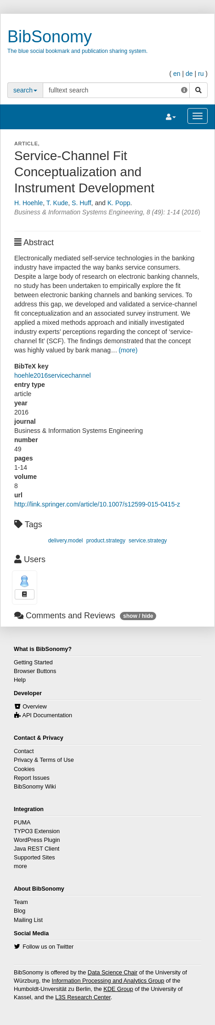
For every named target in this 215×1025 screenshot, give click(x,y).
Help (20, 680)
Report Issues (32, 778)
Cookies (24, 769)
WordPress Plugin (37, 840)
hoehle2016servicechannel (52, 375)
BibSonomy (49, 36)
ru (201, 73)
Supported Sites (34, 857)
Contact (24, 751)
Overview (34, 706)
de (189, 73)
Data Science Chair (113, 972)
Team (21, 902)
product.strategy (105, 540)
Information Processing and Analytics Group (108, 981)
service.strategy (148, 540)
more (20, 866)
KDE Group (118, 989)
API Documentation (48, 715)
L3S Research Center (82, 997)
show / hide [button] (138, 616)
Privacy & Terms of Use (44, 760)
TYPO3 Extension (37, 831)
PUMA (22, 822)
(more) (128, 350)
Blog (19, 911)
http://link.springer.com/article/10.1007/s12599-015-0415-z (97, 504)
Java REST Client (36, 849)
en (177, 73)
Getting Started (33, 662)
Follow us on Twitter (48, 947)
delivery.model (65, 540)
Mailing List (28, 920)
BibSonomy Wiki (35, 786)
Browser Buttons (35, 671)
